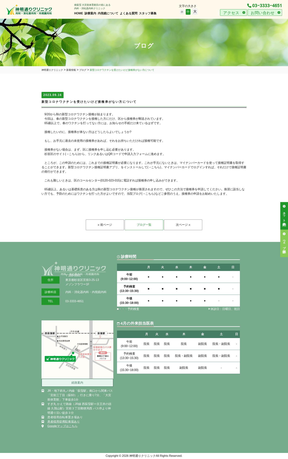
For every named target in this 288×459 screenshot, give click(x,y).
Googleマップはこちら (62, 426)
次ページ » (183, 224)
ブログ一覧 (144, 224)
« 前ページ (105, 224)
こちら (73, 154)
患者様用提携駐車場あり (63, 421)
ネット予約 (284, 215)
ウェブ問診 (284, 242)
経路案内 (77, 382)
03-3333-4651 (264, 6)
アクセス (231, 13)
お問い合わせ (263, 13)
